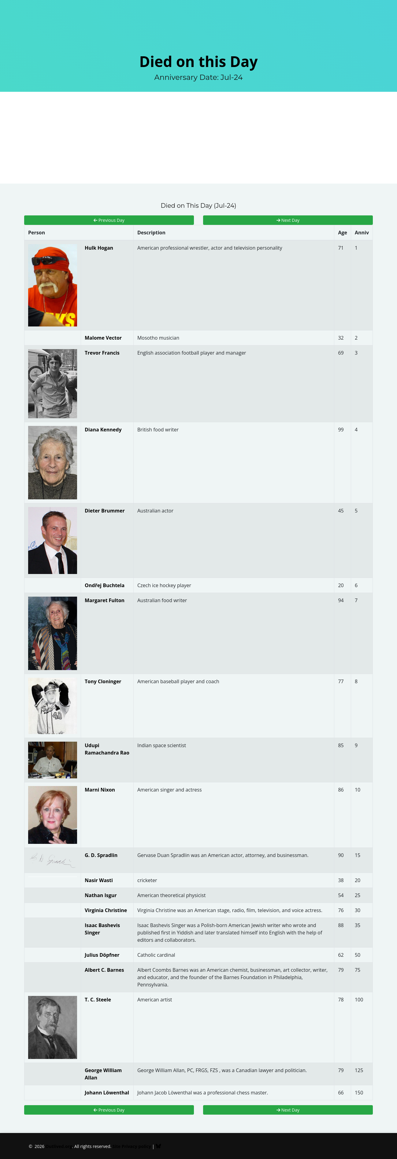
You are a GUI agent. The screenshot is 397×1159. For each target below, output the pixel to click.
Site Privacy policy (132, 1146)
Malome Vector (103, 337)
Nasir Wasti (99, 880)
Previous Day (109, 220)
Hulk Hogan (99, 247)
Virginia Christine (106, 910)
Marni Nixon (100, 789)
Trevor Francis (102, 352)
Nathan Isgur (101, 895)
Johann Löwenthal (107, 1092)
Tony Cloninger (103, 681)
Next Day (287, 220)
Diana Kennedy (103, 429)
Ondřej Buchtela (104, 585)
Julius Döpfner (102, 955)
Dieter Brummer (105, 510)
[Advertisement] (198, 138)
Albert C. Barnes (104, 970)
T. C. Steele (98, 999)
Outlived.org (59, 1146)
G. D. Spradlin (101, 855)
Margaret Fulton (104, 600)
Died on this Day (198, 61)
